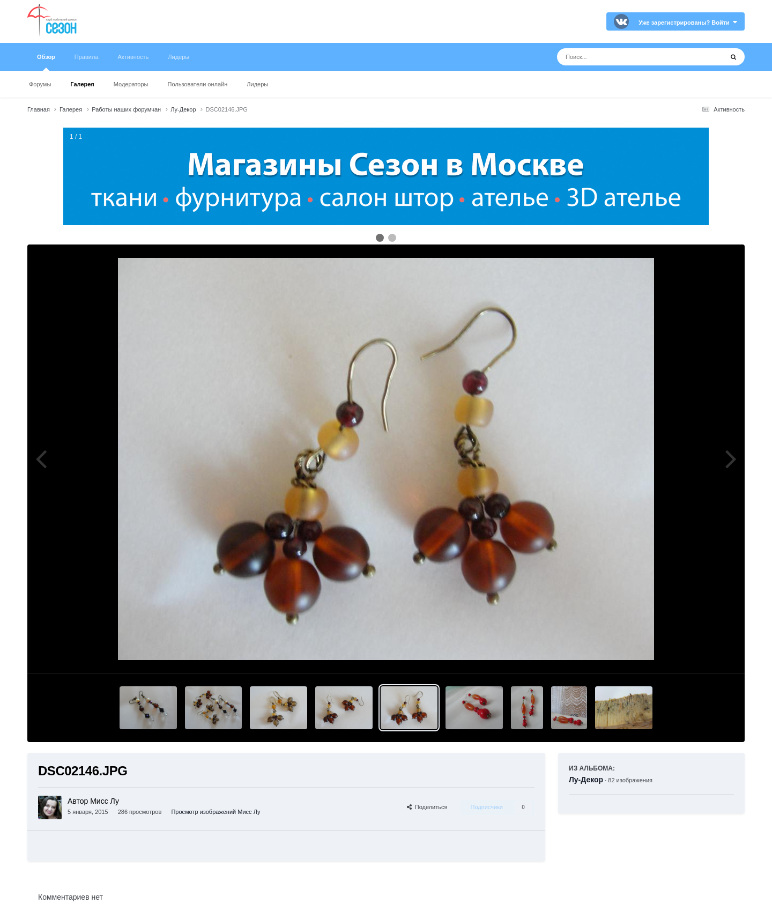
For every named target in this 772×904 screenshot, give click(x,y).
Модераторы (131, 84)
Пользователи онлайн (198, 84)
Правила (87, 57)
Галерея (82, 84)
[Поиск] (620, 56)
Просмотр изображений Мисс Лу (215, 812)
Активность (133, 57)
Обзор (46, 62)
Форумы (40, 84)
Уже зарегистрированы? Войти (688, 22)
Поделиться (427, 807)
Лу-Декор (586, 779)
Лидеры (257, 84)
